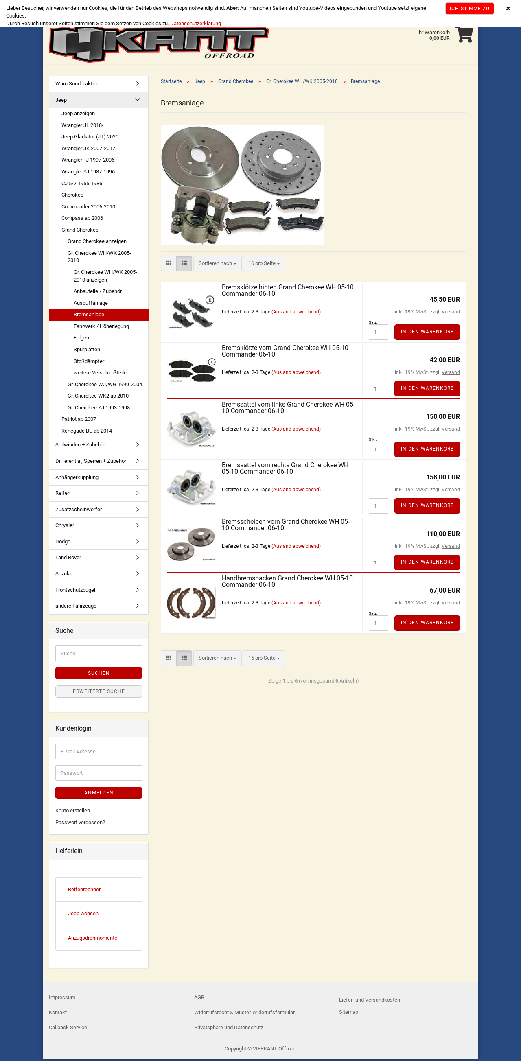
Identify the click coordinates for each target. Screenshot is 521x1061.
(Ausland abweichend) (296, 313)
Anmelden (99, 794)
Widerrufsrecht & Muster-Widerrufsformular (244, 1014)
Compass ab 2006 (82, 220)
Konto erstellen (72, 812)
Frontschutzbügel (75, 591)
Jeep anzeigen (78, 115)
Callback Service (68, 1029)
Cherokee (72, 196)
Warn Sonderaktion (77, 85)
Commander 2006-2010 (88, 208)
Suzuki (63, 575)
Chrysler (64, 527)
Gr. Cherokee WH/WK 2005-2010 (99, 258)
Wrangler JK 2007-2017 (88, 150)
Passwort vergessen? (80, 824)
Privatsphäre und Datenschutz (228, 1029)
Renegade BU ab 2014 (86, 432)
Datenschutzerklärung (195, 23)
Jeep (61, 101)
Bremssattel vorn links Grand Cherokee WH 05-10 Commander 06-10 (288, 409)
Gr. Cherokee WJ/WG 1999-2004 (105, 386)
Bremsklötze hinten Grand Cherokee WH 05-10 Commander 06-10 (288, 292)
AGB (199, 999)
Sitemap (348, 1014)
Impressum (62, 999)
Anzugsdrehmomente (92, 939)
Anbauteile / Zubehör (98, 293)
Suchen (99, 675)
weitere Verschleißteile (100, 374)
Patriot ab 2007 (78, 421)
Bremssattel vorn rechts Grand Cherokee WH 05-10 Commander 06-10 (285, 470)
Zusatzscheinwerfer (78, 511)
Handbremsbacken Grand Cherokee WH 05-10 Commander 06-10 (287, 583)
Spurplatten (87, 351)
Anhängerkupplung (77, 479)
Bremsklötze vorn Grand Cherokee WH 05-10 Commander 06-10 (285, 353)
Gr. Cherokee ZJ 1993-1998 (99, 409)
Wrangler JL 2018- (82, 127)
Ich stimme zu (470, 8)
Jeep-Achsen (83, 915)
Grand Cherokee (80, 231)
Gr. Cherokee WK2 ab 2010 (98, 397)
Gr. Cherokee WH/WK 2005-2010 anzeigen (105, 277)
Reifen (62, 495)
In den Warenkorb (427, 333)
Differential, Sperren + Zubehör (90, 462)
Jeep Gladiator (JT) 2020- (90, 138)
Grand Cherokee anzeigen (97, 243)
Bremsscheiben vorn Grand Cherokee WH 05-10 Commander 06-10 (286, 526)
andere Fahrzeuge (75, 607)
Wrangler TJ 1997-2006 (87, 161)
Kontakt (58, 1014)
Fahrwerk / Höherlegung (101, 328)
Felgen (81, 339)
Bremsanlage (89, 316)
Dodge (62, 543)
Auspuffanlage (91, 305)
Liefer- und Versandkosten (369, 1001)
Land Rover (68, 559)
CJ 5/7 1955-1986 (81, 185)
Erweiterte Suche (99, 693)
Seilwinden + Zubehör (80, 446)
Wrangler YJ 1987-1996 (88, 173)
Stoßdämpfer (89, 363)
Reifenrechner (84, 891)
